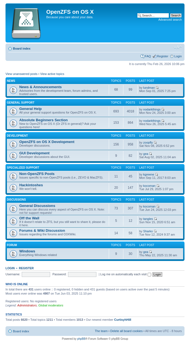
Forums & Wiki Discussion (42, 230)
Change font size (178, 47)
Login (178, 56)
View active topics (52, 74)
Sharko (148, 231)
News (11, 80)
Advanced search (170, 19)
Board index (22, 48)
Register (162, 56)
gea (145, 153)
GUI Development (34, 153)
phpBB (81, 338)
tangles (148, 218)
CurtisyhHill (122, 319)
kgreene (148, 174)
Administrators (27, 305)
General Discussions (37, 206)
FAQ (148, 56)
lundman (149, 87)
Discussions (16, 199)
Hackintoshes (31, 185)
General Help (30, 109)
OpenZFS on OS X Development (46, 142)
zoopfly (148, 142)
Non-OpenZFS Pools (37, 174)
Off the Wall (29, 218)
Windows (27, 251)
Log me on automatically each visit (125, 274)
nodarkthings (152, 109)
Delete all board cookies (126, 331)
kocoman (149, 185)
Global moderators (50, 305)
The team (101, 331)
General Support (20, 102)
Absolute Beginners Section (43, 120)
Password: (59, 274)
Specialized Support (23, 167)
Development (17, 135)
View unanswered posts (21, 74)
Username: (13, 274)
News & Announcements (40, 87)
